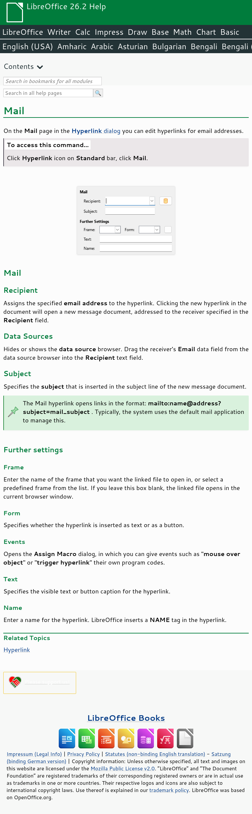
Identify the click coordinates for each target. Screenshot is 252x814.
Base (160, 31)
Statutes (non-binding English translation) (155, 754)
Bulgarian (169, 46)
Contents (18, 66)
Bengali (203, 46)
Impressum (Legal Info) (34, 754)
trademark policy (169, 790)
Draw (137, 31)
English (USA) (27, 46)
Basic (229, 31)
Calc (83, 31)
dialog (96, 130)
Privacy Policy (83, 754)
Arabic (102, 46)
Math (182, 31)
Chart (206, 31)
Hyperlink (16, 649)
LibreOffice (22, 31)
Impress (109, 31)
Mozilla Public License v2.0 (123, 768)
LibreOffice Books (126, 717)
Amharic (72, 46)
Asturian (132, 46)
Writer (59, 31)
